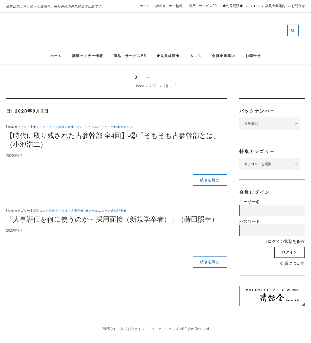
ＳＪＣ (254, 6)
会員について (292, 263)
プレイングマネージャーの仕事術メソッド (106, 127)
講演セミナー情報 (169, 6)
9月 (166, 86)
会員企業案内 (275, 6)
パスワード (249, 221)
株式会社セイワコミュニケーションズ (150, 329)
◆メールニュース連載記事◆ (53, 127)
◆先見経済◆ (233, 6)
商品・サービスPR (203, 6)
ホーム (144, 6)
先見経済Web (155, 30)
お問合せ (298, 6)
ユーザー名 (249, 201)
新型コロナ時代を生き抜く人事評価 (58, 210)
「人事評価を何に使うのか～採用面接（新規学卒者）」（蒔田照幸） (112, 219)
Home (139, 86)
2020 (153, 86)
